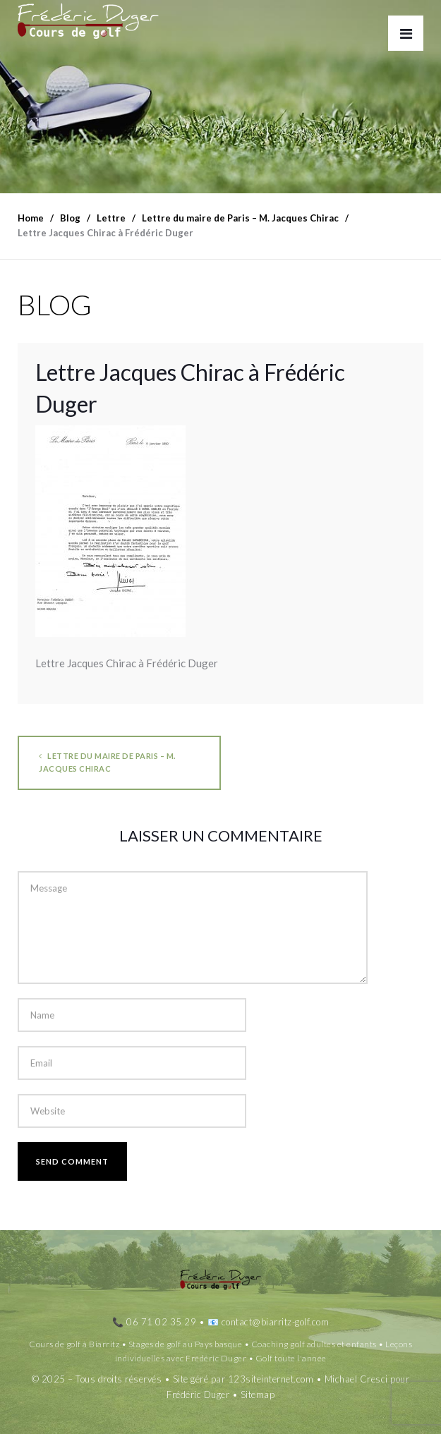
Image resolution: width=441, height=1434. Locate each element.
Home (31, 218)
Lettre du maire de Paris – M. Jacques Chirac (107, 762)
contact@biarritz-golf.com (276, 1321)
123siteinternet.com (271, 1379)
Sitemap (258, 1394)
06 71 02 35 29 (161, 1321)
